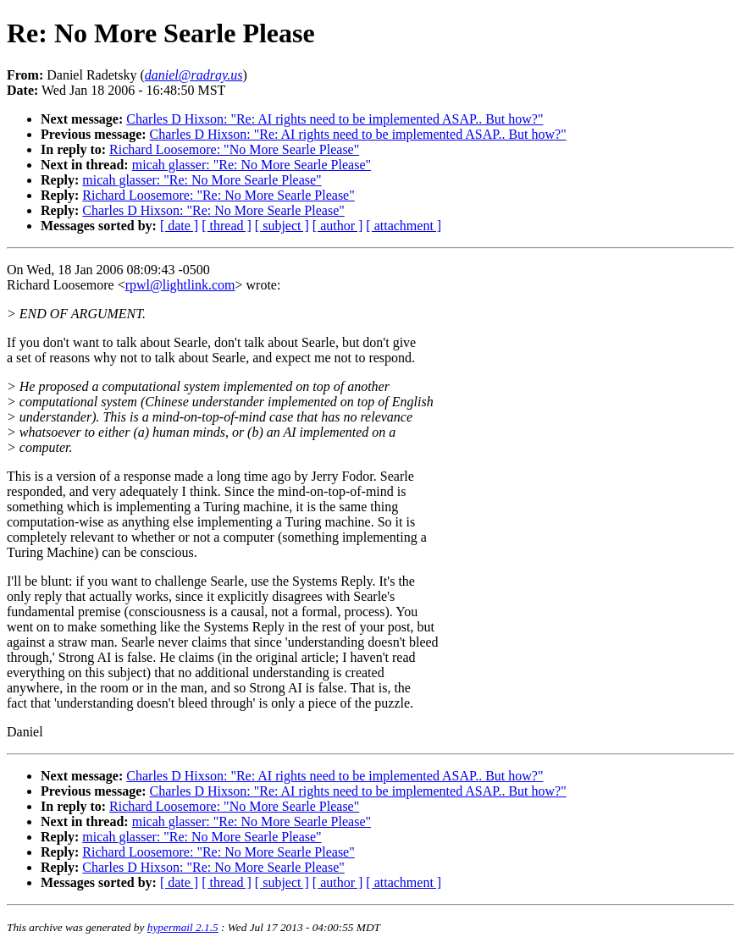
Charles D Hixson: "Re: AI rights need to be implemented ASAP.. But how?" (334, 119)
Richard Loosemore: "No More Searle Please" (234, 149)
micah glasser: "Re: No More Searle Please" (251, 164)
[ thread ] (227, 225)
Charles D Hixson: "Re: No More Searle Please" (213, 210)
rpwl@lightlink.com (180, 285)
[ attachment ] (403, 225)
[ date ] (179, 225)
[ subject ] (282, 225)
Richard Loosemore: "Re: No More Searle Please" (218, 195)
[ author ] (337, 225)
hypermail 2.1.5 (182, 927)
